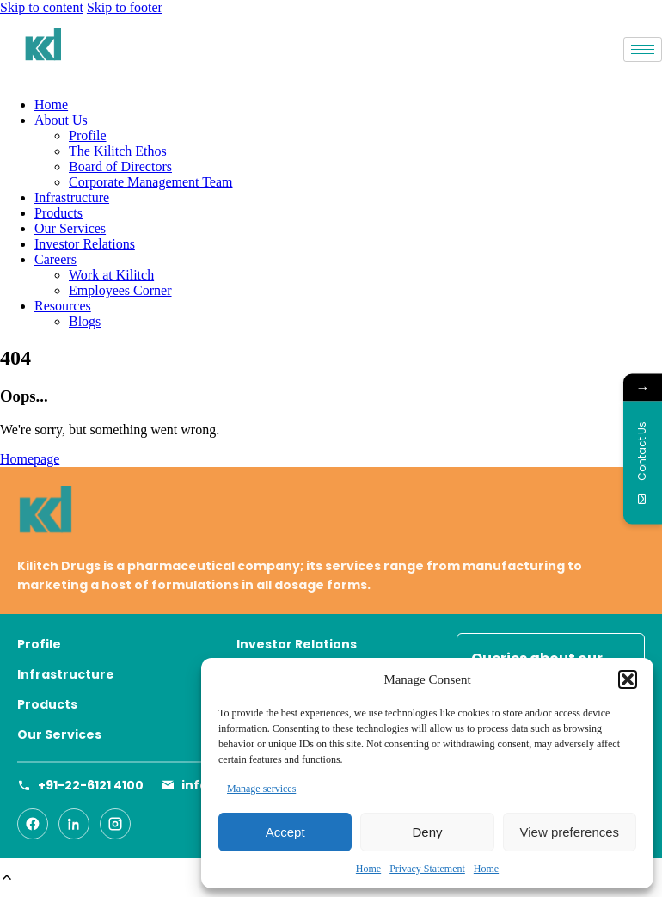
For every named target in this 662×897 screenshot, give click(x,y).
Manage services (261, 789)
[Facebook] (32, 823)
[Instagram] (115, 823)
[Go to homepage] (331, 513)
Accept (285, 832)
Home (368, 869)
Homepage (29, 459)
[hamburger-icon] (642, 49)
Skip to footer (124, 7)
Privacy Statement (427, 869)
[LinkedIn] (73, 823)
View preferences (570, 832)
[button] (627, 679)
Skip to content (41, 7)
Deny (427, 832)
